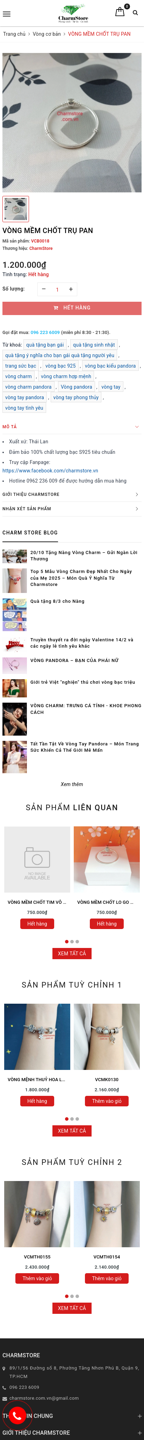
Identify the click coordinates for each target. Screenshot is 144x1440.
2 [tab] (72, 941)
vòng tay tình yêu (24, 408)
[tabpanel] (37, 879)
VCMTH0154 (107, 1257)
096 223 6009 (45, 332)
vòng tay (110, 387)
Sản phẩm (72, 807)
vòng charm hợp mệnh (66, 376)
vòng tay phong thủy (76, 397)
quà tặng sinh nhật (94, 345)
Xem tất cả (72, 953)
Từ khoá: (12, 345)
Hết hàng (37, 924)
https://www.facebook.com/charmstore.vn (50, 470)
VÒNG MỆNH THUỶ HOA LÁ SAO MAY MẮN (53, 1079)
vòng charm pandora (28, 387)
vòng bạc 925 (60, 366)
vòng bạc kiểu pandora (110, 366)
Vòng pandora (76, 387)
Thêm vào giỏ (106, 1101)
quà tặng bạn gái (45, 345)
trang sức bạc (20, 366)
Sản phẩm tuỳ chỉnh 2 (72, 1162)
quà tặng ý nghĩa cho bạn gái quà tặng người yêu (59, 355)
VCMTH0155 (37, 1257)
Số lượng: (13, 289)
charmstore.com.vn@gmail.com (44, 1398)
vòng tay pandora (24, 397)
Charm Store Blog (30, 532)
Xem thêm (72, 784)
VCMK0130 (106, 1079)
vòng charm (18, 376)
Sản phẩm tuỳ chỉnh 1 (72, 985)
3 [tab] (77, 941)
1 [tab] (67, 941)
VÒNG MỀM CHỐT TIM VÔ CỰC (40, 902)
